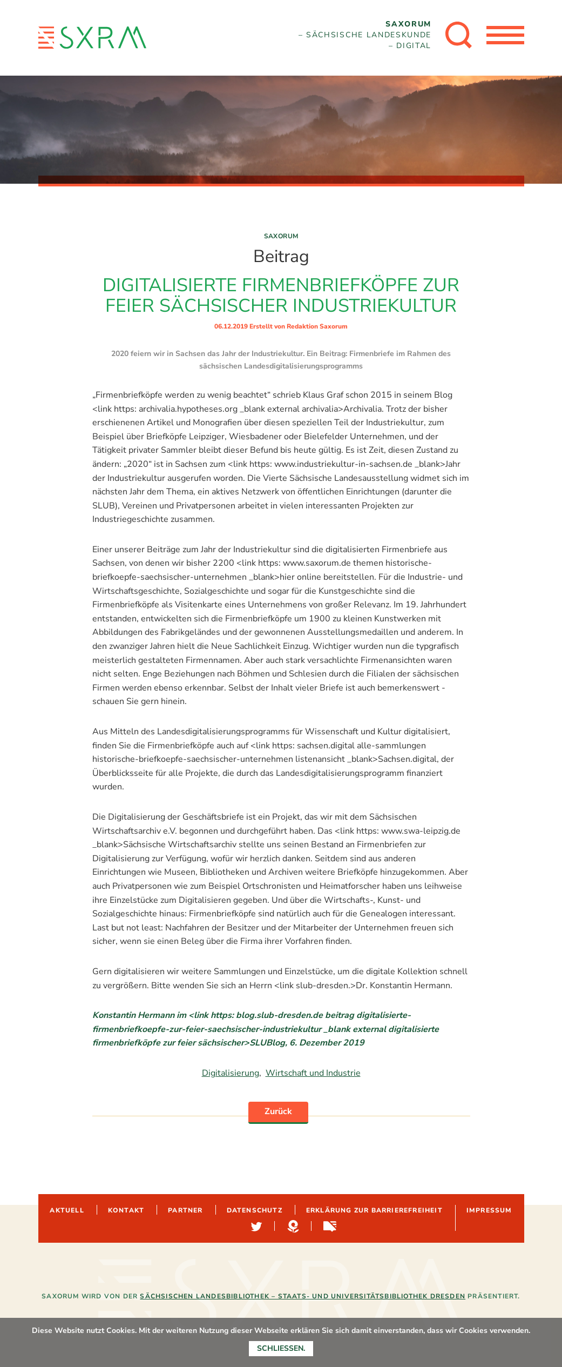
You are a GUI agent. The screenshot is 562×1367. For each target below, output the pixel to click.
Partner (185, 1210)
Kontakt (126, 1210)
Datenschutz (254, 1210)
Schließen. (281, 1348)
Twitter (255, 1226)
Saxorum (281, 236)
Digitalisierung (230, 1073)
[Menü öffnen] (505, 35)
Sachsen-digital (328, 1226)
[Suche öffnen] (459, 35)
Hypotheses (292, 1226)
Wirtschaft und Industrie (313, 1073)
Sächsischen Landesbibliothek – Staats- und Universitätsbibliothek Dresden (302, 1296)
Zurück (278, 1111)
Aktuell (67, 1210)
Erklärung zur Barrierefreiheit (374, 1210)
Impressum (489, 1210)
